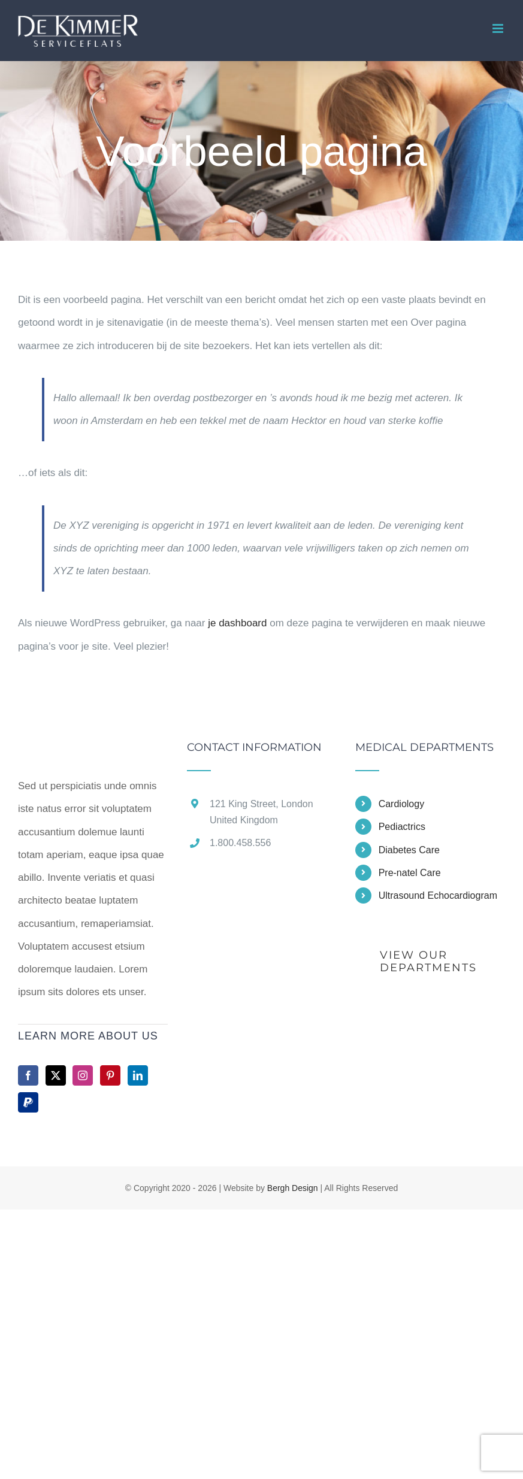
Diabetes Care (409, 850)
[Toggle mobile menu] (498, 28)
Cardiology (401, 804)
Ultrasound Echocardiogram (438, 895)
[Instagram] (82, 1075)
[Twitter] (56, 1075)
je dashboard (237, 623)
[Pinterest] (110, 1075)
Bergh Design (292, 1188)
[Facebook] (28, 1075)
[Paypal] (28, 1102)
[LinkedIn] (138, 1075)
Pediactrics (402, 827)
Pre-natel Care (410, 873)
